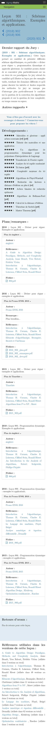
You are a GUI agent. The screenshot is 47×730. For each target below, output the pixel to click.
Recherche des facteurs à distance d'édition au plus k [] (24, 184)
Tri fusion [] (16, 167)
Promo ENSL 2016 (14, 309)
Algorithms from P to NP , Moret (21, 404)
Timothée (10, 385)
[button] (23, 234)
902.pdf (11, 281)
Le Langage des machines (15, 701)
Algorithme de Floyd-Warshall (23, 178)
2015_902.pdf (13, 413)
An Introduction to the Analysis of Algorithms (23, 691)
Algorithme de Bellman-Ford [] (24, 198)
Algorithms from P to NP (14, 685)
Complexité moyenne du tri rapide (24, 173)
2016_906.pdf (13, 542)
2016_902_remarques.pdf (19, 353)
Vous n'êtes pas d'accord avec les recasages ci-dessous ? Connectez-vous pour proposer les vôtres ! (23, 120)
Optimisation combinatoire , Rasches (22, 593)
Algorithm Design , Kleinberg (19, 590)
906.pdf (11, 476)
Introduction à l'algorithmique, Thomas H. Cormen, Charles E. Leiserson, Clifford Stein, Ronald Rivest (23, 268)
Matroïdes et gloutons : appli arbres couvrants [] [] (24, 137)
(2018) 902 (11, 31)
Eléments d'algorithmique (13, 678)
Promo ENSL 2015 (14, 571)
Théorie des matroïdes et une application (24, 144)
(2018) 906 (11, 34)
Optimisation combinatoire (15, 721)
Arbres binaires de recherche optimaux (24, 191)
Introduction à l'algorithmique (16, 665)
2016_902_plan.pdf (16, 350)
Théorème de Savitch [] (21, 206)
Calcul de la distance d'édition (23, 203)
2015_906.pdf (13, 602)
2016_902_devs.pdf (16, 356)
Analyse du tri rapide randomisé (24, 163)
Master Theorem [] (20, 210)
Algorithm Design (10, 714)
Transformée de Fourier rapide (23, 160)
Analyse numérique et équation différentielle (23, 708)
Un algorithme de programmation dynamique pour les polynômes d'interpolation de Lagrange (24, 153)
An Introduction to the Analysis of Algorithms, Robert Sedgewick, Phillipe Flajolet (23, 464)
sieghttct (9, 243)
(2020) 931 (36, 38)
